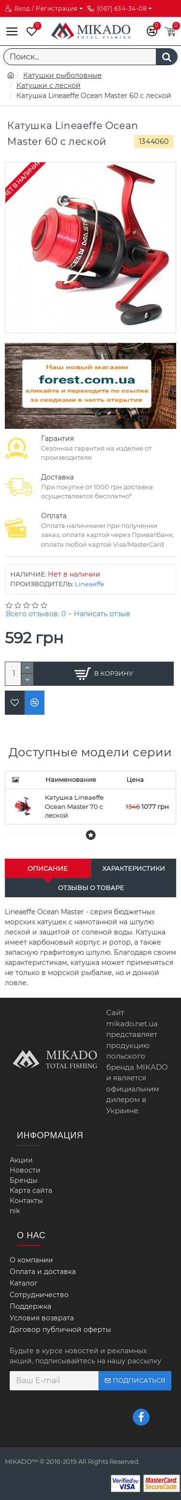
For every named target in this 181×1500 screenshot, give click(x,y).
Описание (48, 868)
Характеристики (133, 868)
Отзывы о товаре (91, 888)
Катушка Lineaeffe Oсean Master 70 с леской (74, 806)
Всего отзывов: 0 (36, 613)
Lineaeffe (89, 584)
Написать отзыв (102, 613)
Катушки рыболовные (62, 75)
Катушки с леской (48, 85)
